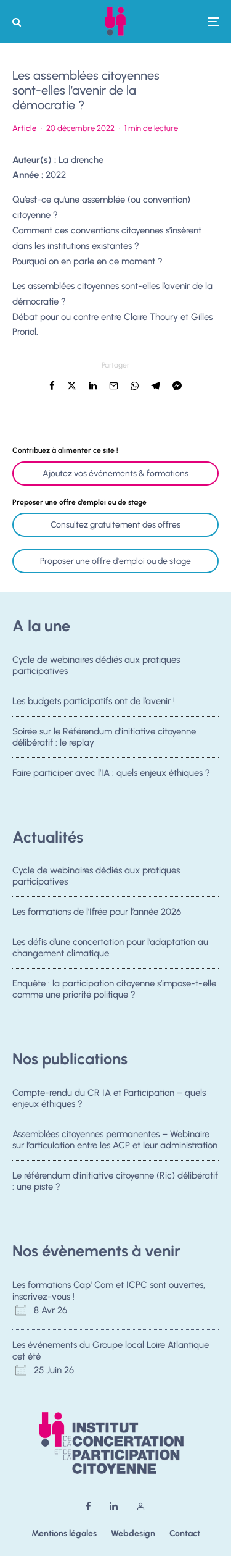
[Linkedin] (113, 1506)
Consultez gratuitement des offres (115, 524)
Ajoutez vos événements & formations (115, 473)
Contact (184, 1533)
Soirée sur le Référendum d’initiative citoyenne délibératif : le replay (104, 742)
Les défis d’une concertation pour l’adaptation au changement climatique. (110, 954)
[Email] (113, 385)
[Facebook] (88, 1506)
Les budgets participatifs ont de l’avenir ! (93, 702)
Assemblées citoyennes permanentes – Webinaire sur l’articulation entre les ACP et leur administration (114, 1141)
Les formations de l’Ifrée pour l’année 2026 (96, 913)
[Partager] (52, 385)
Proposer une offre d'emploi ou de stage (115, 561)
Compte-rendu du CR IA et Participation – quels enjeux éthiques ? (109, 1098)
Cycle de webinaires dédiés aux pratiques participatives (96, 665)
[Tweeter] (71, 385)
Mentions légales (64, 1533)
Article (24, 128)
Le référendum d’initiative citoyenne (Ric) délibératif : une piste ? (115, 1186)
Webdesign (133, 1533)
